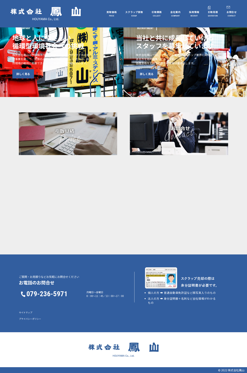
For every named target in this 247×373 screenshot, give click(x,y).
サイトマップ (25, 312)
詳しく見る (31, 74)
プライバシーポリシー (30, 318)
